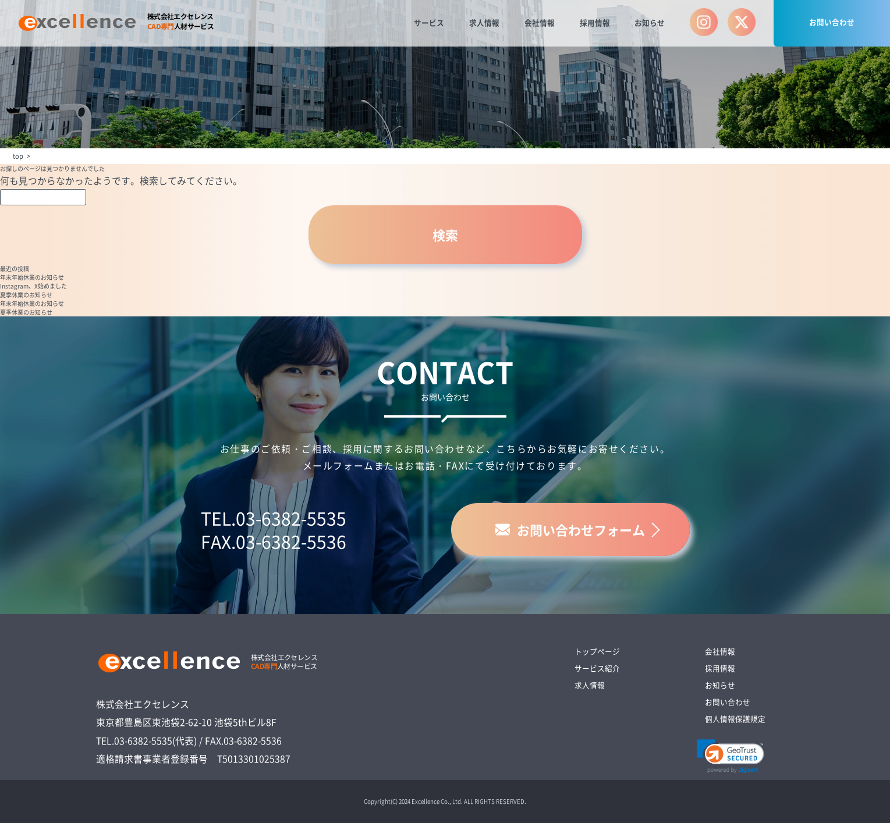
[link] (730, 756)
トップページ (597, 651)
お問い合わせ (831, 21)
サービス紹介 (597, 668)
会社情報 (539, 22)
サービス (429, 22)
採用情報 (595, 22)
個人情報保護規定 (735, 718)
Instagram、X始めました (33, 286)
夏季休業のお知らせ (26, 294)
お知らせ (649, 22)
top (18, 156)
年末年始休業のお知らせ (32, 277)
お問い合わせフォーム (570, 529)
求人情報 (484, 22)
